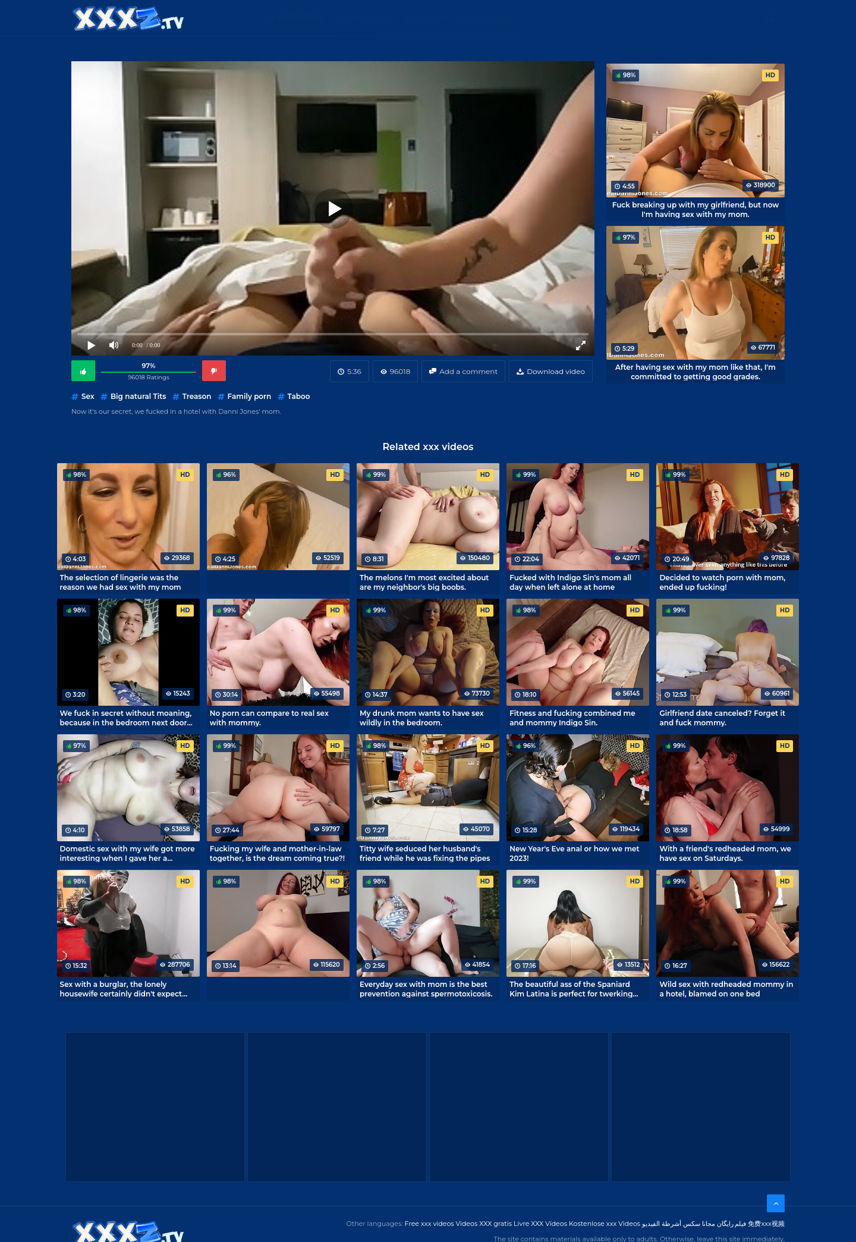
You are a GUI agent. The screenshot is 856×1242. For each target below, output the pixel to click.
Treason (197, 396)
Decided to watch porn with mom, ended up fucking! (722, 582)
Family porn (250, 396)
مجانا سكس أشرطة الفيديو (678, 1223)
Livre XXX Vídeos (540, 1223)
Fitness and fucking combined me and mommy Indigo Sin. (572, 718)
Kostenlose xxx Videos (604, 1223)
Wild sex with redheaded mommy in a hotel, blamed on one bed (726, 989)
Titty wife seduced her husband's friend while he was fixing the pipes (425, 853)
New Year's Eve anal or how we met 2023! (574, 853)
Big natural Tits (138, 396)
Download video (556, 371)
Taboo (299, 396)
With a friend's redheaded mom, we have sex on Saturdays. (725, 853)
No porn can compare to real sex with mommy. (269, 718)
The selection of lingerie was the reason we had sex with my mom (120, 582)
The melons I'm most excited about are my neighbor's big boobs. (424, 582)
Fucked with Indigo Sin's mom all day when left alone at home (570, 582)
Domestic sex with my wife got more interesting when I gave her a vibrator (127, 853)
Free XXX (430, 17)
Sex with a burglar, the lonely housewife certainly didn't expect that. (121, 989)
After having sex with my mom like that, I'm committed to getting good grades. (695, 372)
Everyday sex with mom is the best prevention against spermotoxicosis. (426, 989)
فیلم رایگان (732, 1223)
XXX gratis (489, 17)
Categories (301, 17)
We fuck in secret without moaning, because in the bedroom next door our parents (126, 718)
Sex (88, 396)
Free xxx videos (429, 1223)
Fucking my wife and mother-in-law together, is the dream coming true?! (277, 853)
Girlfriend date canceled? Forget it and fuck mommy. (722, 718)
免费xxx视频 (766, 1223)
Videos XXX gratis (484, 1223)
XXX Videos (368, 17)
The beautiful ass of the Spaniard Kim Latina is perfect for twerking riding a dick (570, 989)
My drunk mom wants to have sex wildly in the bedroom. (422, 718)
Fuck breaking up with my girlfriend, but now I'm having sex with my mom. (695, 209)
